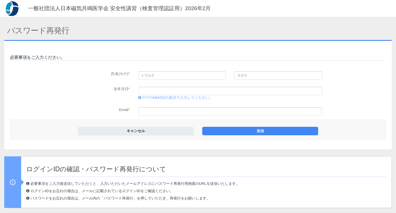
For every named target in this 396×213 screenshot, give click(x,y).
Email (124, 110)
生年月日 (122, 89)
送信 (260, 131)
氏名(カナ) (120, 74)
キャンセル (136, 131)
